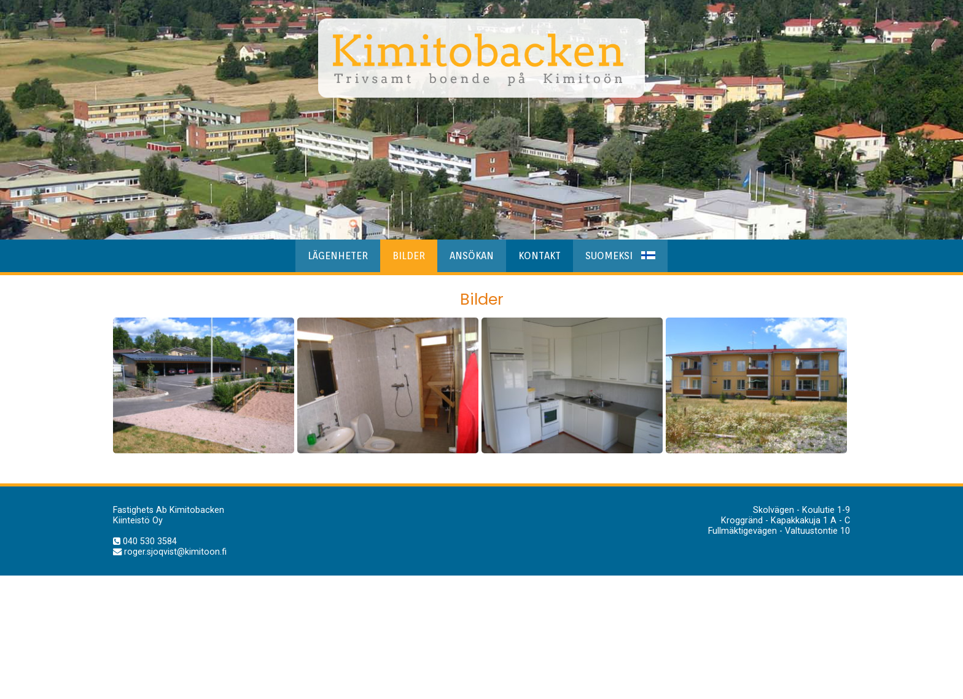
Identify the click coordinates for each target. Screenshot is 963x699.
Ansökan (472, 256)
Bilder (408, 256)
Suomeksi (620, 256)
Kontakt (539, 256)
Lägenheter (338, 256)
